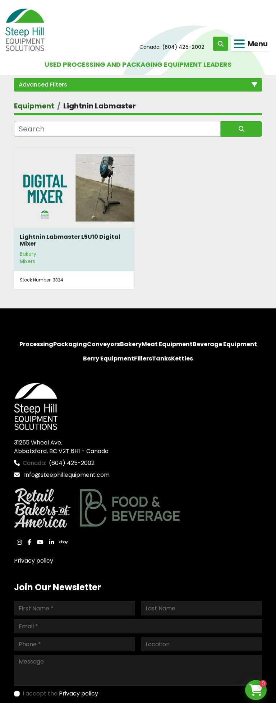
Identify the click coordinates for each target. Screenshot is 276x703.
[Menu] (239, 43)
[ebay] (63, 542)
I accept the (60, 693)
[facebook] (29, 542)
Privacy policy (33, 561)
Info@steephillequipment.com (66, 475)
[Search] (117, 129)
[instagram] (19, 542)
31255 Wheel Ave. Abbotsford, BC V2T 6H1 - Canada (61, 446)
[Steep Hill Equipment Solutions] (36, 406)
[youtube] (40, 542)
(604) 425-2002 (183, 47)
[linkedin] (51, 542)
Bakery (28, 253)
